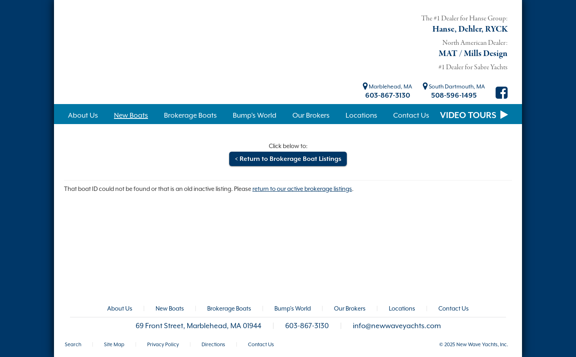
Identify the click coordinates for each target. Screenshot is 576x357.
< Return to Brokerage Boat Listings (288, 158)
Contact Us (453, 308)
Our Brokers (350, 308)
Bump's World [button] (254, 115)
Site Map (114, 344)
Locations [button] (361, 115)
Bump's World (292, 308)
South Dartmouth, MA (454, 86)
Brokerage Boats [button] (190, 115)
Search (73, 344)
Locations (402, 308)
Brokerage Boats (229, 308)
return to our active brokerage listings (302, 188)
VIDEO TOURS (474, 115)
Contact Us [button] (411, 115)
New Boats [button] (131, 115)
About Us (119, 308)
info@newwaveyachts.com (397, 326)
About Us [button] (83, 115)
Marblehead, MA (387, 86)
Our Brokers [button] (311, 115)
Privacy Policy (163, 344)
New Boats (170, 308)
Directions (213, 344)
